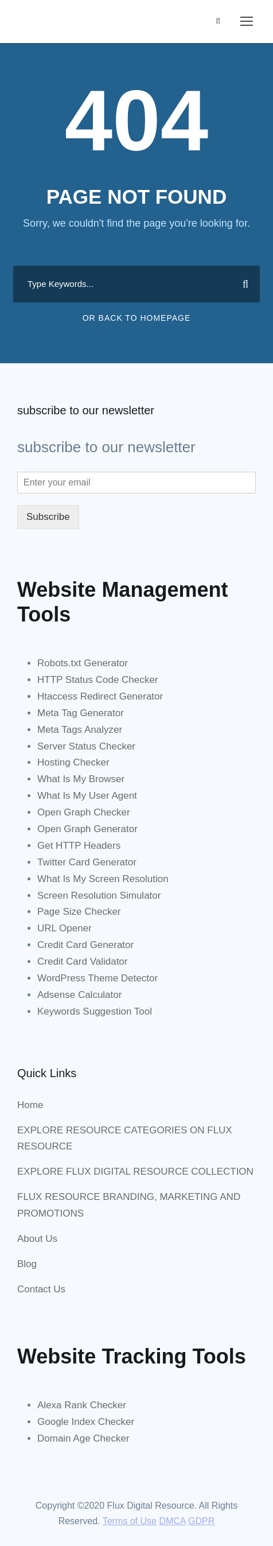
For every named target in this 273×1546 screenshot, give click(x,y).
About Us (37, 1238)
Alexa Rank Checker (81, 1405)
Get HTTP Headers (78, 845)
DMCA (172, 1521)
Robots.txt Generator (82, 663)
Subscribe (48, 516)
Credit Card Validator (82, 961)
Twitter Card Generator (86, 862)
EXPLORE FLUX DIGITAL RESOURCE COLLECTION (135, 1171)
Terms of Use (130, 1521)
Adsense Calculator (79, 994)
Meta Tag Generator (80, 713)
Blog (27, 1263)
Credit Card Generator (85, 944)
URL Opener (64, 928)
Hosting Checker (73, 762)
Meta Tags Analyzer (79, 729)
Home (30, 1105)
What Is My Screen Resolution (103, 878)
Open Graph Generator (87, 829)
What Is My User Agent (87, 795)
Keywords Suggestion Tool (94, 1011)
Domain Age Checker (83, 1438)
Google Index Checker (85, 1421)
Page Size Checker (79, 911)
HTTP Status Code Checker (97, 679)
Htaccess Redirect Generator (100, 696)
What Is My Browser (80, 779)
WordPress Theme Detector (97, 978)
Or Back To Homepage (137, 318)
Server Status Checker (86, 746)
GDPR (201, 1521)
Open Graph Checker (83, 812)
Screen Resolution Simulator (99, 895)
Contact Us (41, 1289)
